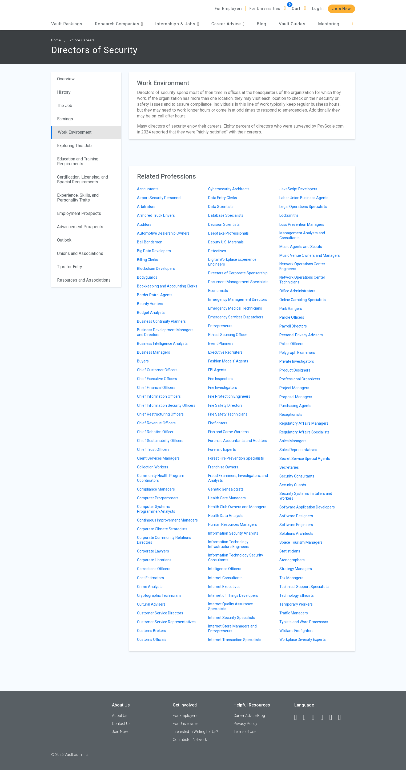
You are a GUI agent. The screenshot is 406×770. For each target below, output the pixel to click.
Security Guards (292, 485)
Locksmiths (289, 215)
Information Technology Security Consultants (235, 557)
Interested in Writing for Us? (195, 731)
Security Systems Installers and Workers (305, 495)
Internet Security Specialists (231, 617)
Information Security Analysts (233, 533)
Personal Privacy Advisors (301, 335)
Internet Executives (224, 587)
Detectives (217, 251)
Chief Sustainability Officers (160, 441)
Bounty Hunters (150, 304)
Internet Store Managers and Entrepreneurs (232, 628)
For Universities (265, 8)
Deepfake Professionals (228, 233)
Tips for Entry (69, 266)
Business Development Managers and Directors (165, 332)
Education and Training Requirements (77, 161)
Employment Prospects (79, 213)
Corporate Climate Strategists (162, 529)
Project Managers (294, 388)
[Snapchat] (342, 717)
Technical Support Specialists (304, 587)
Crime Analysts (150, 587)
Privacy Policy (245, 723)
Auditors (144, 224)
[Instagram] (324, 717)
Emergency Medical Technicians (235, 308)
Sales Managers (293, 441)
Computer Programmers (158, 498)
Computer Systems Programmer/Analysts (156, 509)
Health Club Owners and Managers (237, 507)
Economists (218, 291)
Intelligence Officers (224, 569)
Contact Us (121, 723)
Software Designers (296, 516)
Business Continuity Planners (161, 321)
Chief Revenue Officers (156, 423)
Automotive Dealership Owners (163, 233)
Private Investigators (296, 361)
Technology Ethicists (296, 595)
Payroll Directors (293, 326)
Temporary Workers (296, 604)
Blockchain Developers (156, 268)
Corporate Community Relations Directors (164, 539)
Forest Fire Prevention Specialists (236, 458)
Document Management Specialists (238, 282)
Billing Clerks (147, 260)
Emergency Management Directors (237, 299)
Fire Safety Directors (225, 405)
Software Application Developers (307, 507)
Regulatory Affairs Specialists (304, 432)
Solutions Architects (296, 533)
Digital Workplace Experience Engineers (232, 261)
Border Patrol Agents (154, 295)
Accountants (148, 189)
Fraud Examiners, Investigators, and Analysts (238, 478)
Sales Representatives (298, 450)
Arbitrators (146, 206)
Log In (318, 8)
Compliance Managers (156, 489)
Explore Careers (81, 40)
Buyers (143, 361)
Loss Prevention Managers (301, 224)
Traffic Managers (293, 613)
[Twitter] (315, 717)
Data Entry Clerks (222, 198)
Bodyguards (147, 277)
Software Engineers (296, 525)
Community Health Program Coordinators (160, 478)
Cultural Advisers (151, 604)
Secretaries (289, 467)
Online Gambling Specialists (302, 300)
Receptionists (290, 414)
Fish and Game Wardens (228, 432)
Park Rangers (290, 308)
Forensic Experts (222, 449)
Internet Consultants (225, 578)
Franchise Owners (223, 467)
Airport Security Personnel (159, 198)
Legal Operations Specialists (303, 206)
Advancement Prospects (80, 226)
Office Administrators (297, 291)
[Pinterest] (333, 717)
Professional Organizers (299, 379)
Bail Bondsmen (149, 242)
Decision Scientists (224, 224)
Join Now (341, 9)
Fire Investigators (222, 387)
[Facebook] (298, 717)
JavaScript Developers (298, 189)
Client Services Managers (158, 458)
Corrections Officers (153, 569)
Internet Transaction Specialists (234, 640)
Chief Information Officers (159, 396)
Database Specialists (225, 215)
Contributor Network (190, 739)
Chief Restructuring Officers (160, 414)
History (64, 92)
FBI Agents (217, 370)
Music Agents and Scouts (300, 246)
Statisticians (289, 551)
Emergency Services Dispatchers (235, 317)
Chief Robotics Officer (155, 432)
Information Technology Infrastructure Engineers (228, 544)
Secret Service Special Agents (304, 458)
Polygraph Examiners (297, 352)
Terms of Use (245, 731)
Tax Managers (291, 578)
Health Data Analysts (225, 516)
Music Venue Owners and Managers (309, 255)
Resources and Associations (84, 280)
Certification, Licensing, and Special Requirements (82, 179)
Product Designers (294, 370)
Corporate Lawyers (153, 551)
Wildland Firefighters (296, 631)
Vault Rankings (66, 23)
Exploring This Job (74, 145)
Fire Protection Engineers (229, 396)
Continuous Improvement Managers (167, 520)
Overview (66, 78)
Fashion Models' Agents (228, 361)
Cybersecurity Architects (229, 189)
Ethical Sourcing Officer (227, 335)
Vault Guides (292, 23)
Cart (296, 8)
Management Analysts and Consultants (302, 235)
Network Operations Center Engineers (302, 266)
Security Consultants (296, 476)
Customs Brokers (151, 631)
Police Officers (291, 344)
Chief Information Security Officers (166, 405)
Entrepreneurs (220, 326)
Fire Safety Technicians (227, 414)
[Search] (353, 23)
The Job (64, 105)
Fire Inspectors (220, 379)
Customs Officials (151, 639)
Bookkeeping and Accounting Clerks (167, 286)
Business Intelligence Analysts (162, 343)
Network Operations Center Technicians (302, 279)
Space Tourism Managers (301, 542)
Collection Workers (152, 467)
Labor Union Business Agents (303, 198)
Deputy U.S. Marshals (226, 242)
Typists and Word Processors (303, 622)
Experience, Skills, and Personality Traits (78, 198)
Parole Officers (291, 317)
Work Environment (74, 132)
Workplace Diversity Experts (302, 639)
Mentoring (328, 23)
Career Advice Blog (249, 715)
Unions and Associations (80, 253)
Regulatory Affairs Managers (303, 423)
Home (56, 40)
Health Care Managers (227, 498)
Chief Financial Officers (156, 387)
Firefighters (217, 423)
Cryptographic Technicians (159, 595)
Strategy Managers (295, 569)
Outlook (64, 240)
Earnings (65, 118)
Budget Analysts (151, 312)
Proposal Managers (295, 397)
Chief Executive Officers (157, 379)
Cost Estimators (150, 578)
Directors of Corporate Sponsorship (238, 273)
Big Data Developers (154, 251)
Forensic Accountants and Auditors (237, 441)
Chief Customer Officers (157, 370)
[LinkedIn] (307, 717)
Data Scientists (221, 206)
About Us (119, 715)
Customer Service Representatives (166, 622)
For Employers (229, 8)
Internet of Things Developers (233, 595)
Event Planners (221, 343)
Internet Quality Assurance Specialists (230, 606)
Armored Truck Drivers (156, 215)
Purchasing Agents (295, 406)
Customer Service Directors (160, 613)
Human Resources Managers (232, 524)
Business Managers (153, 352)
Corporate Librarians (154, 560)
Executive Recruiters (225, 352)
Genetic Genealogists (226, 489)
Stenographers (292, 560)
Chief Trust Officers (153, 449)
